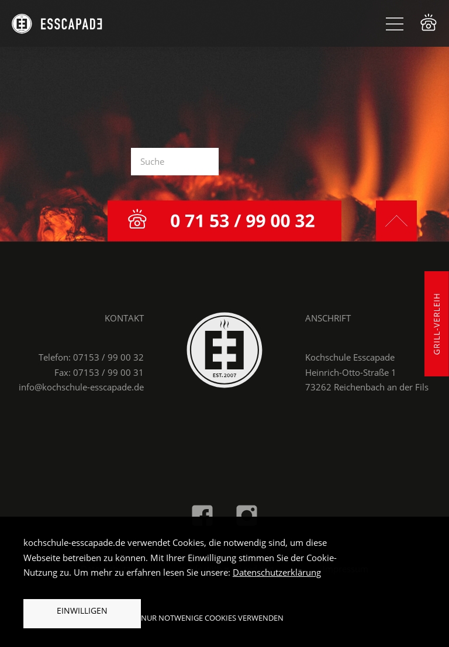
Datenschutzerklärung (277, 572)
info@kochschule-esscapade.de (81, 387)
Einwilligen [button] (82, 610)
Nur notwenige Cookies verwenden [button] (212, 618)
